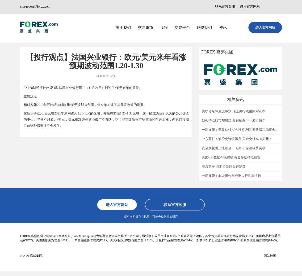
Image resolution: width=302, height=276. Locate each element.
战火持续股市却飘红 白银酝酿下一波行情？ (233, 120)
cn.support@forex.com (35, 6)
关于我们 (123, 28)
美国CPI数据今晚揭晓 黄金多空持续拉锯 (231, 157)
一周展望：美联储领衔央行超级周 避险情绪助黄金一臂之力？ (247, 129)
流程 (164, 28)
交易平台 (182, 28)
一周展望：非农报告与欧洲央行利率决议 (231, 176)
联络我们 (204, 28)
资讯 (223, 28)
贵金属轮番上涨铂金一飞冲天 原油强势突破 (233, 148)
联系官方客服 (225, 6)
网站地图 (270, 256)
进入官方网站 (250, 6)
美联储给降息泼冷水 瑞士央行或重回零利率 (233, 111)
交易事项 (145, 28)
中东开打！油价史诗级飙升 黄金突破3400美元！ (237, 139)
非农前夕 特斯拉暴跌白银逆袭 (224, 166)
